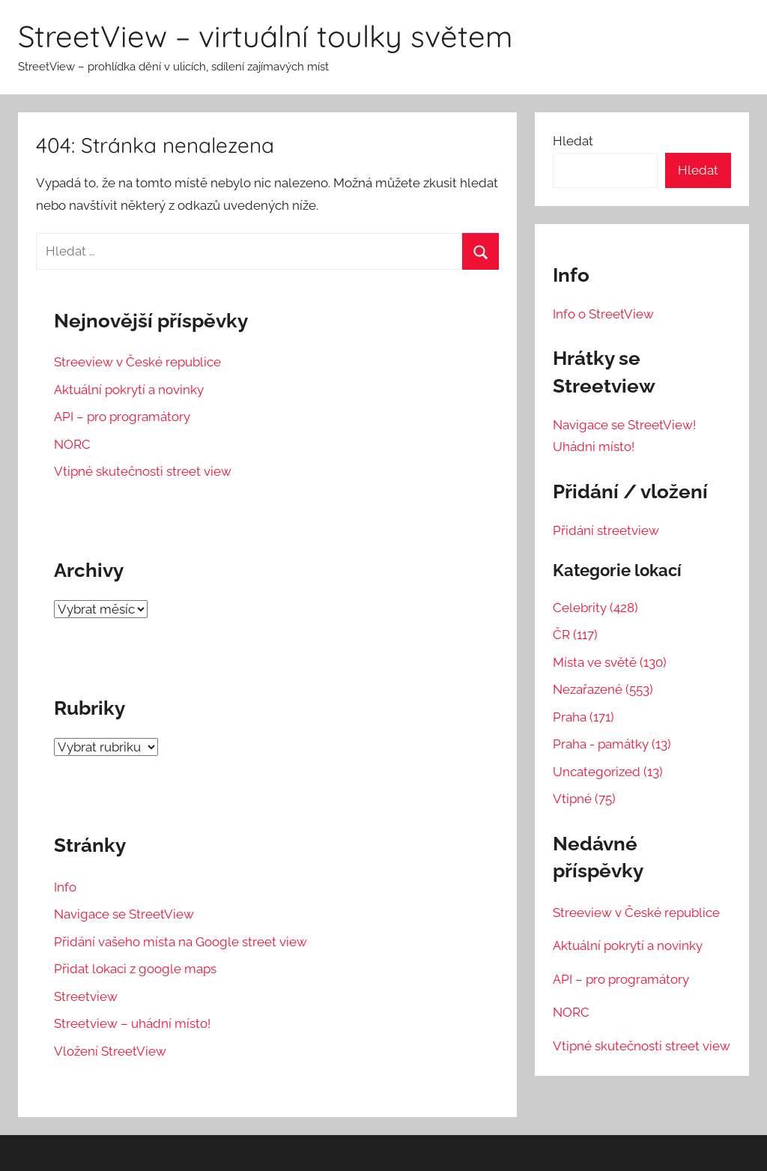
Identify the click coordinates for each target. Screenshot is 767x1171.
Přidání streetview (606, 530)
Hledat (573, 140)
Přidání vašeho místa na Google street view (180, 941)
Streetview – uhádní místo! (132, 1023)
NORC (72, 444)
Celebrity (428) (595, 607)
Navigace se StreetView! (624, 424)
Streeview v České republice (137, 361)
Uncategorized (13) (608, 771)
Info (65, 887)
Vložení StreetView (110, 1051)
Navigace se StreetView (124, 914)
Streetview (86, 996)
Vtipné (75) (584, 798)
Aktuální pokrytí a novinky (129, 389)
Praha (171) (583, 716)
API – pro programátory (122, 416)
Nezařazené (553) (603, 689)
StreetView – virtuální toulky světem (265, 36)
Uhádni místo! (593, 446)
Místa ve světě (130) (610, 662)
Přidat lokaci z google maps (135, 968)
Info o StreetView (603, 313)
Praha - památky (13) (612, 743)
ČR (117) (575, 634)
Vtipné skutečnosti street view (142, 471)
